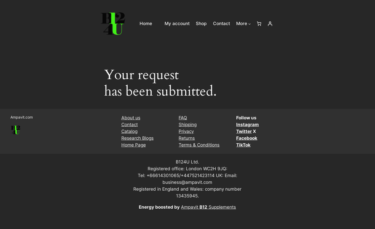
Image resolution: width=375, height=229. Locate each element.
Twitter (244, 131)
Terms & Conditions (199, 145)
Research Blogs (137, 138)
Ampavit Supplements (208, 207)
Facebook (246, 138)
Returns (187, 138)
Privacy (186, 131)
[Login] (270, 23)
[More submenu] (249, 23)
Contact (129, 124)
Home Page (133, 145)
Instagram (247, 124)
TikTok (243, 145)
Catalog (129, 131)
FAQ (183, 117)
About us (130, 117)
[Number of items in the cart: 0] (259, 23)
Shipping (188, 124)
